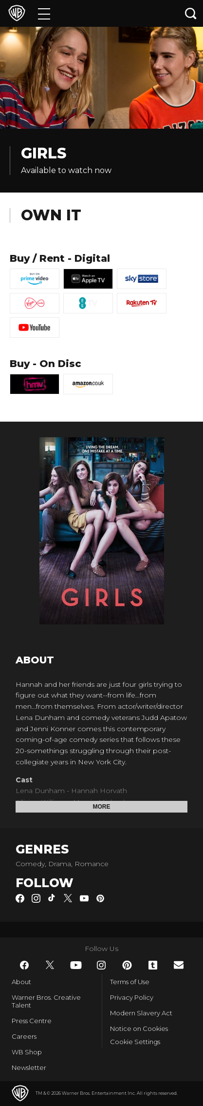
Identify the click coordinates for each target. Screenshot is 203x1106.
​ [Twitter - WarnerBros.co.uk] (50, 965)
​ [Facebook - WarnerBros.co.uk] (24, 965)
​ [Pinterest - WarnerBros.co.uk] (127, 965)
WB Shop (27, 1052)
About (21, 982)
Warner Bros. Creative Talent (46, 1001)
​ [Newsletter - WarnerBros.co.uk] (179, 965)
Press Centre (32, 1021)
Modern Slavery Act (141, 1013)
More (102, 806)
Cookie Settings (135, 1042)
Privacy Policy (131, 997)
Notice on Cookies (139, 1028)
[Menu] (44, 13)
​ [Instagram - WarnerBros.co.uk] (101, 965)
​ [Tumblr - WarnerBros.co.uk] (153, 965)
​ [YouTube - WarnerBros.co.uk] (76, 965)
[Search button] (191, 13)
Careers (24, 1036)
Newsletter (29, 1067)
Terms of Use (129, 982)
